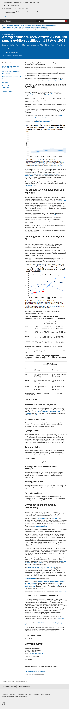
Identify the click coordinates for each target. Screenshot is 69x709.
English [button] (40, 21)
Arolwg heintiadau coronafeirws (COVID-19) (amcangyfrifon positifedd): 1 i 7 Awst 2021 (24, 27)
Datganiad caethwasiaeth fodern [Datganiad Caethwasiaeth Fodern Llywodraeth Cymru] (10, 696)
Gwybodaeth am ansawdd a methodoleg (10, 86)
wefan (62, 200)
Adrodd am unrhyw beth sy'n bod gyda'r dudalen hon (14, 681)
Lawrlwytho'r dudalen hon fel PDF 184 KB (14, 53)
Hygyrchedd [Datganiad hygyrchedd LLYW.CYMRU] (12, 694)
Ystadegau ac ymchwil (13, 25)
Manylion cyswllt (7, 91)
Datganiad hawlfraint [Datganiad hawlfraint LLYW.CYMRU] (22, 694)
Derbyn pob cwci (7, 16)
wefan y (52, 214)
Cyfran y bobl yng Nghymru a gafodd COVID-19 (10, 66)
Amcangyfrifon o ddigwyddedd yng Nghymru (11, 72)
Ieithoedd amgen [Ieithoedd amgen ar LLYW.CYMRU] (23, 696)
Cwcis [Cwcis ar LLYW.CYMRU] (30, 694)
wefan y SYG (33, 414)
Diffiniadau (5, 82)
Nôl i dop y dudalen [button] (25, 686)
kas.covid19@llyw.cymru (36, 653)
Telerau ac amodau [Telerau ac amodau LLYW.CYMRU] (45, 694)
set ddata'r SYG (30, 185)
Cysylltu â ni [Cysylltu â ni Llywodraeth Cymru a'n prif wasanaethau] (5, 694)
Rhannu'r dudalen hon (10, 686)
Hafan (3, 25)
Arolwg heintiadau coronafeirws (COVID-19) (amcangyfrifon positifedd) (39, 25)
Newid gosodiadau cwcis (19, 16)
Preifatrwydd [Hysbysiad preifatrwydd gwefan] (36, 694)
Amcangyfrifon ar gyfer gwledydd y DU (11, 77)
